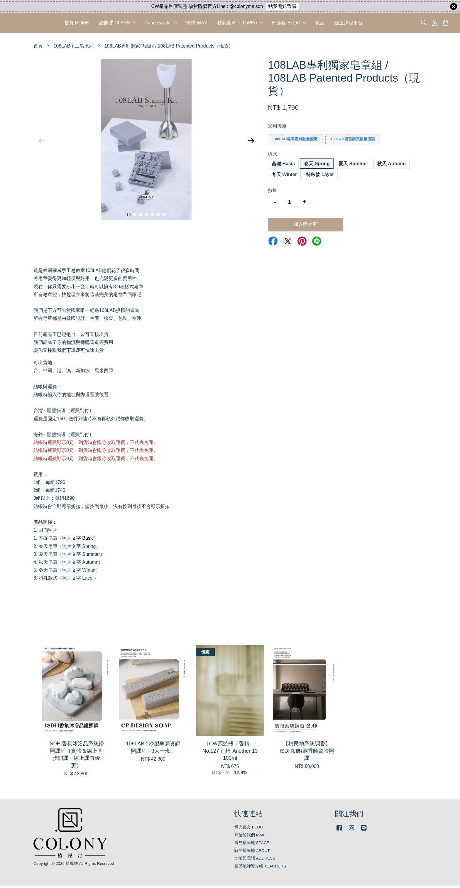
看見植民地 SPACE (251, 845)
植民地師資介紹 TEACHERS (260, 868)
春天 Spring (316, 165)
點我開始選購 (282, 6)
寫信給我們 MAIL (249, 837)
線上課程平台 (348, 23)
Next (251, 143)
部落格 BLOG (289, 23)
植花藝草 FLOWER (240, 23)
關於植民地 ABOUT (252, 852)
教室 (319, 23)
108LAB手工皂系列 (73, 47)
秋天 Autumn (391, 165)
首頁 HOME (76, 23)
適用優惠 (277, 128)
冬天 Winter (284, 176)
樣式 (272, 156)
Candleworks (160, 23)
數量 (272, 192)
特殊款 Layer (320, 176)
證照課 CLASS (117, 23)
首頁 (38, 47)
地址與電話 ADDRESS (254, 860)
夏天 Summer (353, 165)
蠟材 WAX (196, 23)
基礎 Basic (283, 165)
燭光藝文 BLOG (248, 829)
